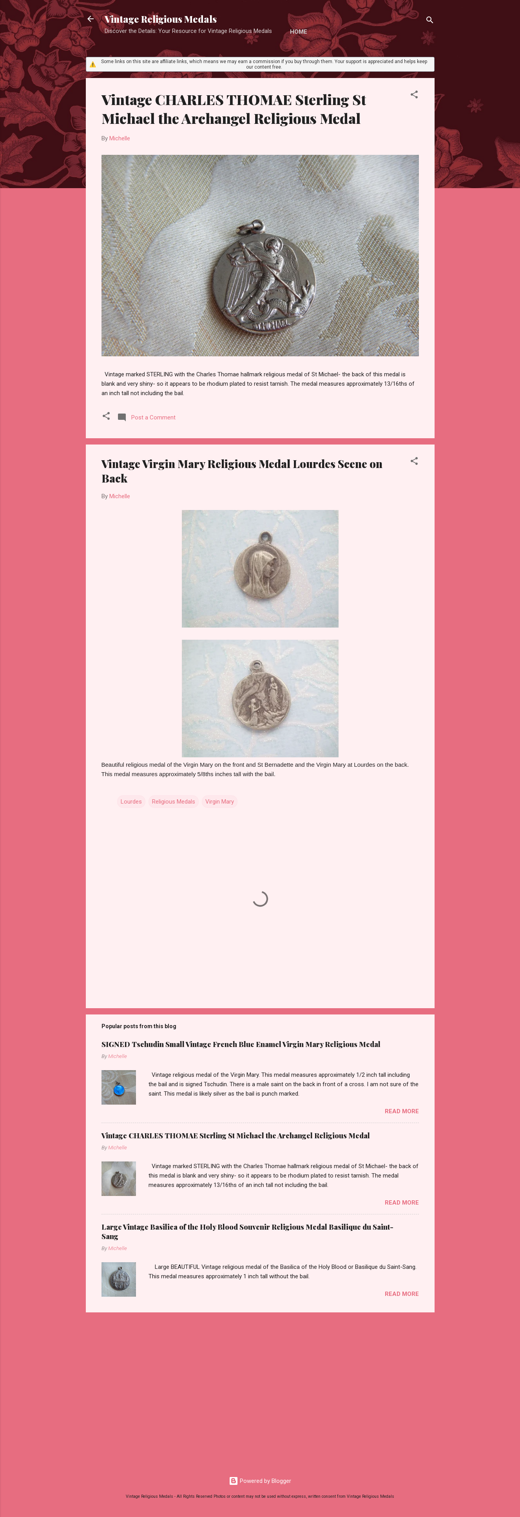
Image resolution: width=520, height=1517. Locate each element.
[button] (414, 96)
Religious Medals (173, 801)
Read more (402, 1111)
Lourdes (131, 801)
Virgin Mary (219, 801)
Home (298, 31)
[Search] (430, 21)
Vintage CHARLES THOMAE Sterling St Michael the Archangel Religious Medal (233, 108)
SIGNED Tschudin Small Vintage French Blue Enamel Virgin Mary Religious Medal (240, 1044)
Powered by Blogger (260, 1480)
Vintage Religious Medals (161, 19)
